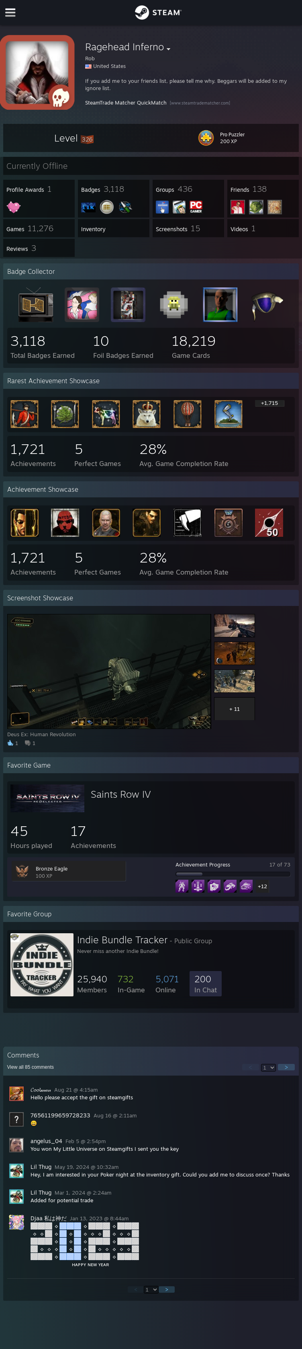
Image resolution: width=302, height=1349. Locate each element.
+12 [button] (262, 886)
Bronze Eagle (51, 868)
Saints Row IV (121, 794)
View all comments (30, 1067)
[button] (74, 138)
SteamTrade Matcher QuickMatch (126, 102)
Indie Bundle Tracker (122, 940)
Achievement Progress (202, 864)
